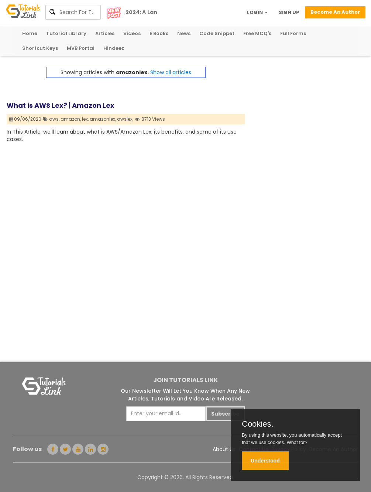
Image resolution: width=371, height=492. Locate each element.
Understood (265, 461)
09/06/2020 (25, 119)
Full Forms (293, 33)
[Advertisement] (305, 113)
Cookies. (258, 424)
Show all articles (170, 72)
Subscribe (225, 413)
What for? (296, 442)
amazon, (71, 119)
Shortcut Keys (40, 48)
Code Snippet (216, 33)
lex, (85, 119)
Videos (132, 33)
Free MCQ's (257, 33)
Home (29, 33)
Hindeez (113, 48)
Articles (104, 33)
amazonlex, (103, 119)
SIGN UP (289, 12)
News (183, 33)
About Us (224, 449)
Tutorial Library (66, 33)
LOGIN (257, 12)
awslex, (125, 119)
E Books (159, 33)
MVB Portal (81, 48)
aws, (54, 119)
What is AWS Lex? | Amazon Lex (60, 105)
